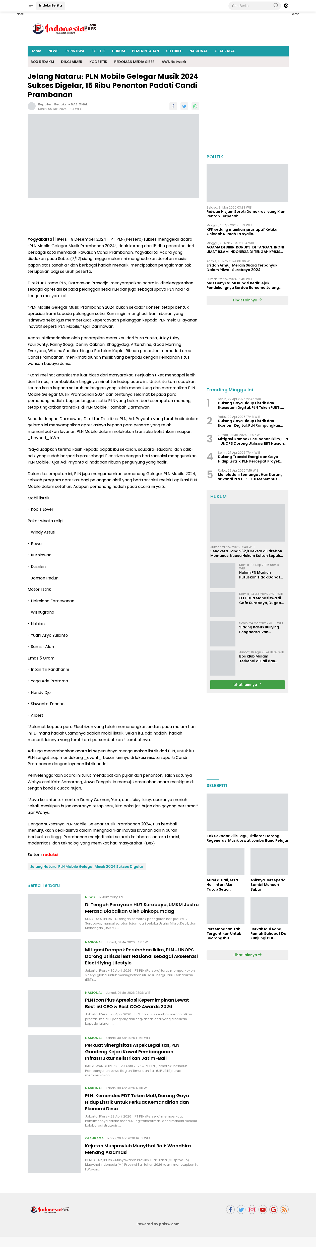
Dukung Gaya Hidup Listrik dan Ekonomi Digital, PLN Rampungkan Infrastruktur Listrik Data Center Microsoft (249, 423)
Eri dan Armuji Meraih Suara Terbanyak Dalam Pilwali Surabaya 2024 (242, 267)
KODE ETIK (98, 61)
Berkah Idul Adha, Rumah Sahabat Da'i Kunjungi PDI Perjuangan (269, 934)
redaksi (61, 104)
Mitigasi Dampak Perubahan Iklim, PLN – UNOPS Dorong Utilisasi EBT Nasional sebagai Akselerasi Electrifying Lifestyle (136, 961)
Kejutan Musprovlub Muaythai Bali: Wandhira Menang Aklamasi (130, 1159)
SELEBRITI (174, 50)
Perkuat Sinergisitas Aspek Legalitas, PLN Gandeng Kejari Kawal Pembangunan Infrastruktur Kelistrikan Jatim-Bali (138, 1062)
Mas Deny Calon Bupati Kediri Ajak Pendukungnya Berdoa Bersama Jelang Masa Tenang (243, 285)
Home (36, 50)
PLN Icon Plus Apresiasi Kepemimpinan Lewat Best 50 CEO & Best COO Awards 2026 (136, 1012)
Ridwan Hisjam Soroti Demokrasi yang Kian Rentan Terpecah (246, 213)
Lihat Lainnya (247, 300)
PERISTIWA (75, 50)
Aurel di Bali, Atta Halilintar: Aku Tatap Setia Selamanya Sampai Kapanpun (224, 885)
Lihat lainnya (247, 684)
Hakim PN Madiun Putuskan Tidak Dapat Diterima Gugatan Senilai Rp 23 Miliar (259, 574)
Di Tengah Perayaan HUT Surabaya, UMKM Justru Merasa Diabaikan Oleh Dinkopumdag (139, 911)
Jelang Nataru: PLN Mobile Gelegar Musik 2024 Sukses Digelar (87, 866)
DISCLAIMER (71, 61)
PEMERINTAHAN (145, 50)
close (20, 14)
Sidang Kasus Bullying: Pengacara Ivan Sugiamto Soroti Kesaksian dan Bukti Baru (259, 629)
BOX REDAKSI (42, 61)
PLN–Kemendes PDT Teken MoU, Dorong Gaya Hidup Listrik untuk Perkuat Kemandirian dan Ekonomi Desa (136, 1112)
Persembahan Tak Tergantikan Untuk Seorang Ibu (224, 934)
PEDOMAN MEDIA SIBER (134, 61)
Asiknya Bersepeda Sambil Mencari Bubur (268, 885)
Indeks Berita (50, 5)
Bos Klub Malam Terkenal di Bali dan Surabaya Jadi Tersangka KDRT (257, 658)
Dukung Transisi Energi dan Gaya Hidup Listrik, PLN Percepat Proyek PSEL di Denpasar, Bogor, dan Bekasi (251, 459)
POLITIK (98, 50)
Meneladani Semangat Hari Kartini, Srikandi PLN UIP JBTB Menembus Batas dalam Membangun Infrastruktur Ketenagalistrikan (250, 476)
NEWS (53, 50)
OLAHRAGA (225, 50)
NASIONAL (198, 50)
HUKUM (118, 50)
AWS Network (174, 61)
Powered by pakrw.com (158, 1234)
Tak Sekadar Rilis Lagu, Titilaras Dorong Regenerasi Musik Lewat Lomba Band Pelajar (247, 838)
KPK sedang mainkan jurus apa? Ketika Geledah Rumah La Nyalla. (242, 231)
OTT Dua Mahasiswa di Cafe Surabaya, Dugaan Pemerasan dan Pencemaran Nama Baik (261, 600)
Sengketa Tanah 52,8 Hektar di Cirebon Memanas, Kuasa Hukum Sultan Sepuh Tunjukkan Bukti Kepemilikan (246, 553)
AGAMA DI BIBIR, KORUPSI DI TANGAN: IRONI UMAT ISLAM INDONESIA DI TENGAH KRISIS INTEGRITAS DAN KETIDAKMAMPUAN (245, 249)
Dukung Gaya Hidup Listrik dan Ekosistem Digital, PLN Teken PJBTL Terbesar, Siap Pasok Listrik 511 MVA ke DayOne (253, 405)
